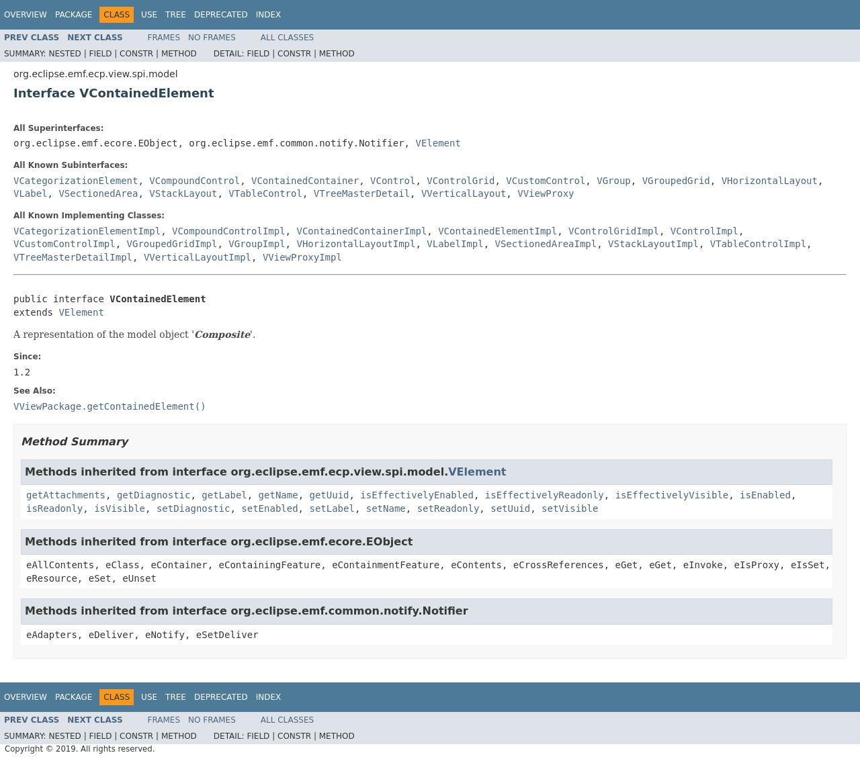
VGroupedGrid (676, 180)
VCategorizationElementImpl (87, 231)
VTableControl (265, 193)
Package (73, 14)
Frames (164, 37)
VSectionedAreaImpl (545, 243)
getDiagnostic (154, 495)
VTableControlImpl (758, 243)
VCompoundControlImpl (229, 231)
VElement (437, 143)
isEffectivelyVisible (672, 495)
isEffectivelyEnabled (417, 495)
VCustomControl (545, 180)
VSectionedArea (98, 193)
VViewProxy (545, 193)
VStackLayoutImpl (653, 243)
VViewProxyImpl (302, 257)
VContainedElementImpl (497, 231)
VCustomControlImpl (64, 243)
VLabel (30, 193)
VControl (392, 180)
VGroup (614, 180)
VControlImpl (704, 231)
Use (149, 14)
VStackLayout (183, 193)
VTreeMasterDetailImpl (72, 257)
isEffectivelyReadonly (544, 495)
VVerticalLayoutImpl (197, 257)
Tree (175, 14)
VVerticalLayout (463, 193)
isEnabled (765, 495)
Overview (25, 14)
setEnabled (269, 508)
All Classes (287, 37)
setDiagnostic (193, 508)
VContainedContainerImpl (361, 231)
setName (386, 508)
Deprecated (221, 14)
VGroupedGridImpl (172, 243)
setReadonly (448, 508)
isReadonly (54, 508)
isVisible (119, 508)
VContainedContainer (305, 180)
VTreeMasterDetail (362, 193)
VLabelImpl (455, 243)
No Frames (212, 37)
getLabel (224, 495)
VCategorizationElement (75, 180)
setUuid (510, 508)
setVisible (570, 508)
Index (269, 14)
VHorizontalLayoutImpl (355, 243)
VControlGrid (460, 180)
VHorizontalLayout (770, 180)
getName (278, 495)
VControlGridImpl (613, 231)
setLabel (331, 508)
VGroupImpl (256, 243)
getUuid (329, 495)
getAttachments (65, 495)
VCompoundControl (194, 180)
